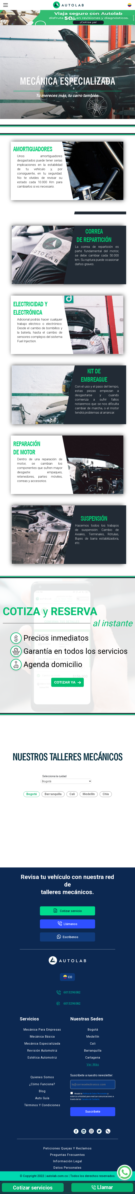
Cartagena (92, 1057)
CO (67, 977)
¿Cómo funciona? (42, 1084)
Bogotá (93, 1029)
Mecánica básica (42, 1036)
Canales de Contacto (90, 1099)
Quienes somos (42, 1077)
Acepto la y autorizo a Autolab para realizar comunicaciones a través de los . (92, 1096)
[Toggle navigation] (5, 5)
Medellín (92, 1036)
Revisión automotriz (42, 1050)
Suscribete (92, 1111)
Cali (93, 1043)
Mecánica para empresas (42, 1029)
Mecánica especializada (42, 1043)
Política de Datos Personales (95, 1094)
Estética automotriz (42, 1057)
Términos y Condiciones (42, 1105)
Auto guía (42, 1098)
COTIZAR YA (67, 682)
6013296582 (68, 992)
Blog (42, 1091)
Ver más (93, 1064)
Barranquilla (92, 1050)
